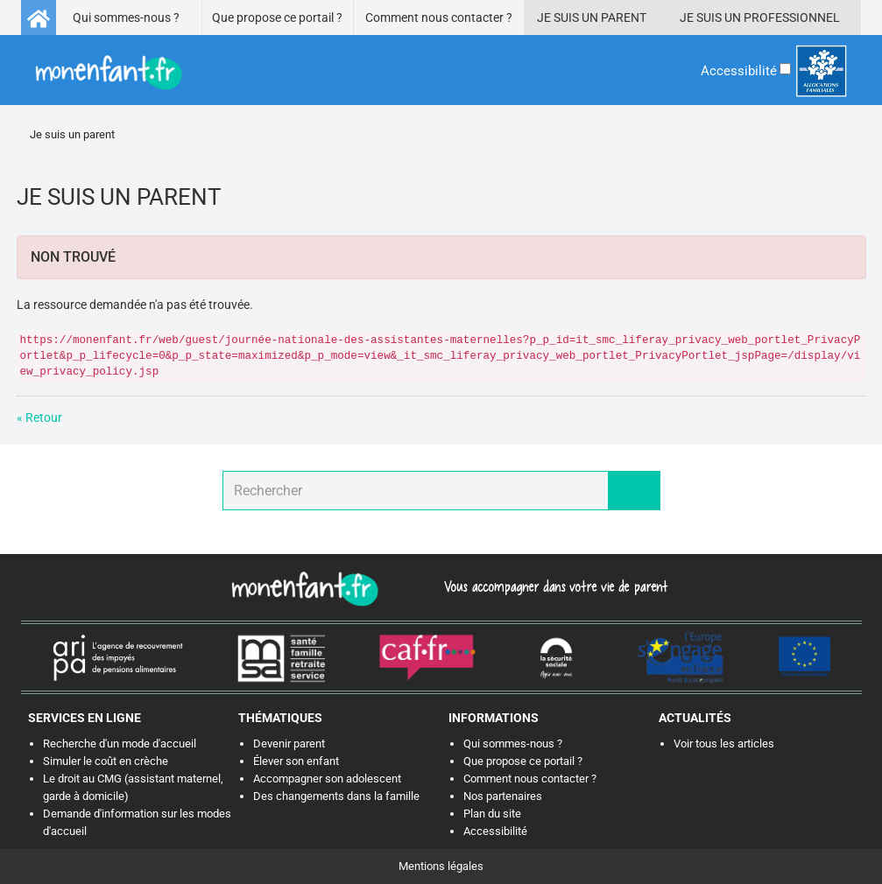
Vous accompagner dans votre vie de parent (553, 586)
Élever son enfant (296, 761)
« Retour (39, 417)
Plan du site (492, 813)
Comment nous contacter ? (438, 18)
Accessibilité (495, 831)
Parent (623, 18)
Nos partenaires (502, 796)
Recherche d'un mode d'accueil (119, 743)
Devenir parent (289, 743)
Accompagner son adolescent (327, 778)
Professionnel (792, 18)
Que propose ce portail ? (277, 18)
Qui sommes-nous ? (126, 18)
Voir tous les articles (724, 743)
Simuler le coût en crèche (105, 761)
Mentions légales (441, 866)
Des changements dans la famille (336, 796)
